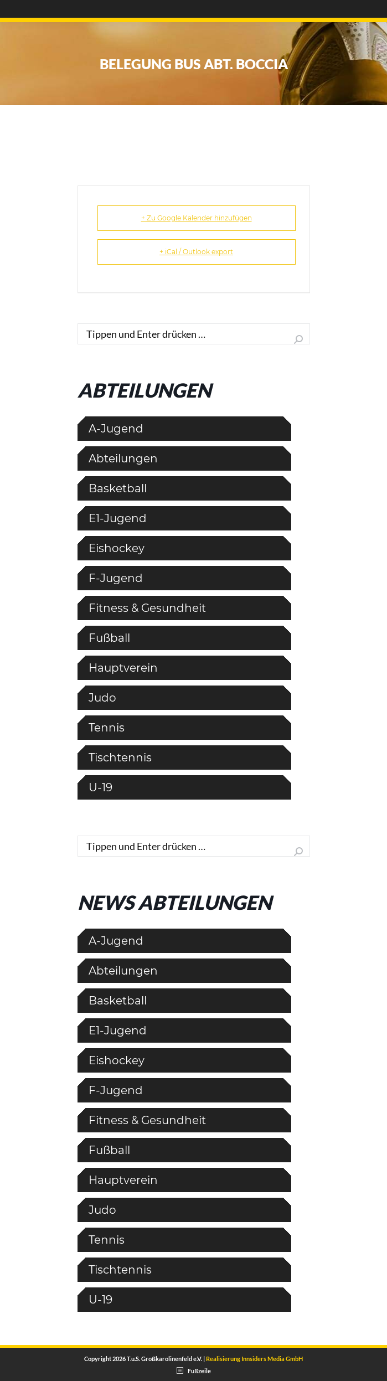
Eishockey (117, 548)
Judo (102, 697)
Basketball (118, 488)
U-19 (100, 787)
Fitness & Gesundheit (147, 608)
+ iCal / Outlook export (196, 252)
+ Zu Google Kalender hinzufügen (196, 218)
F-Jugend (116, 578)
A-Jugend (116, 428)
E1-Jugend (118, 518)
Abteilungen (123, 458)
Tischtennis (120, 757)
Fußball (109, 638)
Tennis (107, 727)
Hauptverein (123, 667)
